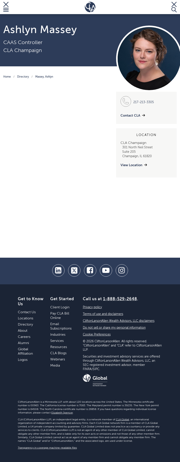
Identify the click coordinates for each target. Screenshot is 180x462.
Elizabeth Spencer (62, 413)
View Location (131, 165)
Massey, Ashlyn (44, 77)
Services (57, 341)
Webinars (57, 359)
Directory (23, 77)
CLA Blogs (58, 353)
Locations (25, 318)
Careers (24, 337)
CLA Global (122, 419)
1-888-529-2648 (120, 299)
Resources (58, 347)
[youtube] (106, 270)
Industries (57, 335)
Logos (23, 360)
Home (7, 77)
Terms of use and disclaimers (103, 314)
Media (55, 365)
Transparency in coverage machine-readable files (47, 448)
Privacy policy (92, 307)
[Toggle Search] (174, 7)
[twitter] (74, 270)
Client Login (59, 307)
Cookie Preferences (97, 334)
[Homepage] (90, 7)
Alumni (23, 343)
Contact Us (27, 312)
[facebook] (90, 270)
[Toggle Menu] (6, 7)
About (22, 331)
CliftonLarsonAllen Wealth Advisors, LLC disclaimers (118, 320)
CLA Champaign (22, 50)
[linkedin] (58, 270)
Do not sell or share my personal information (114, 327)
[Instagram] (122, 270)
